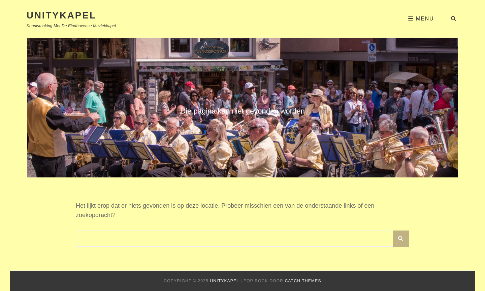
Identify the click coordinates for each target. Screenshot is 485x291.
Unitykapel (61, 15)
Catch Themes (303, 281)
